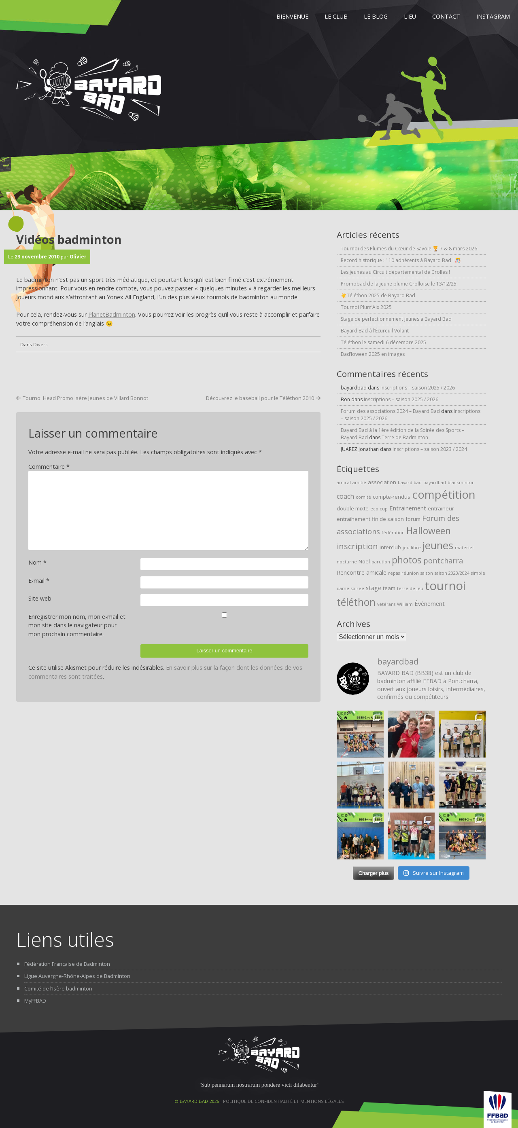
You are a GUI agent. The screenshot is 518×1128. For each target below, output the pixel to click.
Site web (39, 598)
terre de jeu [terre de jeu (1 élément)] (410, 588)
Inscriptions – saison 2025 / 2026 (417, 387)
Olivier (78, 257)
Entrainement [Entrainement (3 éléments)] (407, 508)
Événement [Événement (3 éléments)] (429, 603)
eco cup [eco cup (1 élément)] (379, 509)
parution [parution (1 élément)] (381, 562)
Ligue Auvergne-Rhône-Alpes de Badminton (77, 976)
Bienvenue (292, 16)
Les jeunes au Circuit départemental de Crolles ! (395, 272)
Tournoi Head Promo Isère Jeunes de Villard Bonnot (85, 398)
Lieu (410, 16)
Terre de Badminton (405, 437)
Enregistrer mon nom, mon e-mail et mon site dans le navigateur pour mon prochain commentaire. (76, 625)
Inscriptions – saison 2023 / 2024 (430, 449)
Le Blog (376, 16)
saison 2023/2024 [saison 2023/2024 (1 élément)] (452, 573)
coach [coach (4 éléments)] (345, 496)
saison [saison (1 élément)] (426, 573)
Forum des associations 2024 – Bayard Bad (390, 411)
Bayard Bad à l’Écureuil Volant (375, 330)
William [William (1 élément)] (405, 604)
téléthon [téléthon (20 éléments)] (356, 602)
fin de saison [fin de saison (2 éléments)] (388, 519)
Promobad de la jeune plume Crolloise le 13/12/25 (398, 283)
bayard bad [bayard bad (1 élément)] (410, 482)
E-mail (38, 580)
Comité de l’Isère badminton (58, 988)
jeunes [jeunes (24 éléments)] (437, 545)
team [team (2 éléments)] (389, 588)
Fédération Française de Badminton (67, 963)
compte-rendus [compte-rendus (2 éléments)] (391, 496)
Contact (446, 16)
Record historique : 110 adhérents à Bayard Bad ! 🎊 (401, 260)
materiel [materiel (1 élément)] (464, 547)
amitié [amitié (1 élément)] (359, 482)
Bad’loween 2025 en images (373, 354)
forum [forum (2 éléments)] (412, 519)
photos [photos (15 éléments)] (407, 560)
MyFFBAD (35, 1000)
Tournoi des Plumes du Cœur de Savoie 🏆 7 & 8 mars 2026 (409, 248)
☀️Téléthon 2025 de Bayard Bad (378, 295)
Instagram (493, 16)
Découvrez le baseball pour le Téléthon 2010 (260, 398)
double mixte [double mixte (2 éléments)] (353, 508)
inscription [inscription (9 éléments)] (357, 546)
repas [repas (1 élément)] (394, 573)
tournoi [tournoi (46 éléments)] (445, 586)
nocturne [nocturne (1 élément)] (347, 562)
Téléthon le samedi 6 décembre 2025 (383, 342)
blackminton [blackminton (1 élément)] (461, 482)
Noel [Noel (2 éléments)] (364, 561)
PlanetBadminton (111, 314)
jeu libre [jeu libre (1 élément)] (412, 547)
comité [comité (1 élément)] (363, 497)
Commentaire (49, 466)
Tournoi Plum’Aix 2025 (366, 307)
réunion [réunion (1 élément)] (410, 573)
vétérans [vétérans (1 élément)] (386, 604)
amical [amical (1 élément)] (344, 482)
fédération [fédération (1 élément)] (393, 532)
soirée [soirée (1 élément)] (357, 588)
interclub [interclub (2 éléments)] (390, 547)
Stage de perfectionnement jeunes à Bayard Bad (396, 318)
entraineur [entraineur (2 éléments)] (441, 508)
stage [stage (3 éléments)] (373, 588)
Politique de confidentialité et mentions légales (283, 1101)
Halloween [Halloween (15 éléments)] (428, 531)
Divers (40, 344)
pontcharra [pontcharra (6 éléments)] (443, 560)
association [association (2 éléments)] (382, 482)
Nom (37, 562)
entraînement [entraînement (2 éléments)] (353, 519)
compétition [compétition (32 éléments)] (444, 494)
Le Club (336, 16)
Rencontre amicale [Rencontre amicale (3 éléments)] (361, 572)
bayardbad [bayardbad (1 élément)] (434, 482)
